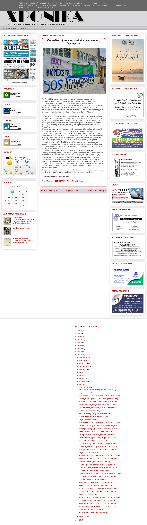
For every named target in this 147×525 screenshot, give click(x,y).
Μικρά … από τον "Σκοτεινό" (88, 393)
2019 (79, 352)
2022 (79, 343)
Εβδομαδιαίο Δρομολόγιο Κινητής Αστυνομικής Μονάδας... (99, 458)
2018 (79, 355)
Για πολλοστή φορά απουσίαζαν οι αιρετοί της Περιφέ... (97, 500)
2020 (79, 349)
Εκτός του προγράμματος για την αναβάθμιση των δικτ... (98, 438)
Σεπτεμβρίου (83, 366)
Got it (125, 5)
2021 (79, 346)
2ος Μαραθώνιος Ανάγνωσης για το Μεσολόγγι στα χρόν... (99, 408)
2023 (79, 340)
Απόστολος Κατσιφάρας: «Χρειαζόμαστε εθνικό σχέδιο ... (98, 491)
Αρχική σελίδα (11, 28)
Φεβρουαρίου (84, 387)
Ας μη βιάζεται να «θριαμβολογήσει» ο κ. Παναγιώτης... (97, 435)
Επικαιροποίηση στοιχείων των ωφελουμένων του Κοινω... (99, 450)
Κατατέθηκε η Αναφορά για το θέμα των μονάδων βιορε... (98, 405)
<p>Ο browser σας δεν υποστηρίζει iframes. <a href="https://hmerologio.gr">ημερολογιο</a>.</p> (16, 197)
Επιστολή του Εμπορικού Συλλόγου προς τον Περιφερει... (98, 426)
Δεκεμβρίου (83, 357)
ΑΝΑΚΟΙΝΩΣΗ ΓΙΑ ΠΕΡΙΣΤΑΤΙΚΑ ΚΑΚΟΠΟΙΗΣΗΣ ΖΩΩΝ (98, 402)
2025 (79, 334)
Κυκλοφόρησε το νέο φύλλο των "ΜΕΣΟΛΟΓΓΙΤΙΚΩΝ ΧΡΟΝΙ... (100, 396)
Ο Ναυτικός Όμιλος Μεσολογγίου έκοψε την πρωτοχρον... (98, 467)
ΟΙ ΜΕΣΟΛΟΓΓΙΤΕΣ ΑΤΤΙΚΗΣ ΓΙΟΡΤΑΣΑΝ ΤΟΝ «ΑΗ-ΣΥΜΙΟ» (100, 473)
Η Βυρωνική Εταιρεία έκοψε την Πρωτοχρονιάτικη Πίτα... (98, 506)
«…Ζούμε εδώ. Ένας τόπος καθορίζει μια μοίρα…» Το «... (98, 488)
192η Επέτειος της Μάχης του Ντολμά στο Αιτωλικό (96, 414)
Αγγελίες (24, 28)
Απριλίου (82, 381)
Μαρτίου (82, 384)
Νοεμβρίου (83, 360)
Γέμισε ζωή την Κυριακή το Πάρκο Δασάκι (93, 509)
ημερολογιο (23, 206)
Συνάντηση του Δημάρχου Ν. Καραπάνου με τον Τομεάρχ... (99, 399)
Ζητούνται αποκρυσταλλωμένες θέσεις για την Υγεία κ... (98, 482)
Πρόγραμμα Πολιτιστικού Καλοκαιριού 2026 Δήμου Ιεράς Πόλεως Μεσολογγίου (23, 240)
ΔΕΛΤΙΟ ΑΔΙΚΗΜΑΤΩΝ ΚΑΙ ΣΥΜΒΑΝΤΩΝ (93, 417)
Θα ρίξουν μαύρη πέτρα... (21, 228)
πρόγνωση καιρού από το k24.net (20, 176)
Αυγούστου (83, 369)
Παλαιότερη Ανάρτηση (96, 191)
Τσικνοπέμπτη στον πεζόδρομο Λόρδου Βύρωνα (95, 485)
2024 (79, 337)
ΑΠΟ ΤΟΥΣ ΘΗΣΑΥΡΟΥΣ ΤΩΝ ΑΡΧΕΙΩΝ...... (94, 441)
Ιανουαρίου (83, 516)
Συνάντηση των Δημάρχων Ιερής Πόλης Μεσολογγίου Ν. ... (99, 429)
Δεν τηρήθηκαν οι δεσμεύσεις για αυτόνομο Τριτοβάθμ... (98, 476)
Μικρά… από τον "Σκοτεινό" (88, 420)
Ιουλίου (82, 372)
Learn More (116, 5)
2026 (79, 331)
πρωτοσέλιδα (16, 82)
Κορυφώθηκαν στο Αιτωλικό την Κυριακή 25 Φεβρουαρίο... (99, 390)
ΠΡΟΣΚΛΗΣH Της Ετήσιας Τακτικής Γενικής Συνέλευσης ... (99, 444)
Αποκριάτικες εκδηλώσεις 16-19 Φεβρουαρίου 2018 (96, 432)
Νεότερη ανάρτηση (49, 191)
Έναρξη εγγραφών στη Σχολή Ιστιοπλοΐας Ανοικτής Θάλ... (98, 447)
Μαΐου (81, 378)
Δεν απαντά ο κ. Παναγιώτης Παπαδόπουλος (94, 470)
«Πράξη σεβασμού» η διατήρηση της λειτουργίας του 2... (98, 465)
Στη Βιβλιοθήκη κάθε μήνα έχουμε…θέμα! (93, 512)
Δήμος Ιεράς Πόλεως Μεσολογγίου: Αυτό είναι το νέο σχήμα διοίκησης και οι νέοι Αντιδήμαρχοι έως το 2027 (23, 220)
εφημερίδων (25, 82)
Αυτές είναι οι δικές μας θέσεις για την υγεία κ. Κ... (96, 479)
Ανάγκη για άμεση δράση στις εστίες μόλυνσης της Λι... (97, 462)
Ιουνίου (82, 375)
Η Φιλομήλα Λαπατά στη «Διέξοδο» (91, 411)
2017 (79, 520)
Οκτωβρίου (83, 363)
